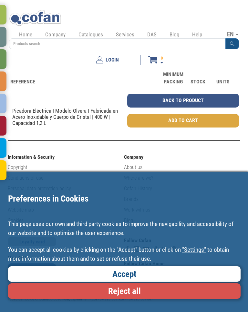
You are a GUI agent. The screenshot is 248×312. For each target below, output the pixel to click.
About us (133, 167)
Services (125, 34)
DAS (152, 34)
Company (55, 34)
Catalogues (90, 34)
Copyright (17, 167)
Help (197, 34)
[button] (232, 43)
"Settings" (194, 249)
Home (25, 34)
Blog (174, 34)
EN (232, 34)
